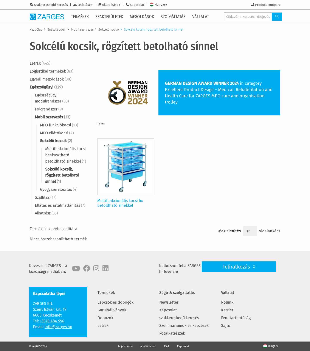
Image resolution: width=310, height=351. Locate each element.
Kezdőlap (36, 29)
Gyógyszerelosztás (59, 189)
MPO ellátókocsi (57, 133)
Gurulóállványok (112, 310)
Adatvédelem (148, 346)
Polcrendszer (49, 109)
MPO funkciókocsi (59, 125)
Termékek (106, 292)
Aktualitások (111, 5)
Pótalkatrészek (172, 333)
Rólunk (227, 302)
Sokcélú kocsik (108, 29)
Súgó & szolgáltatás (177, 292)
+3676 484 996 (52, 321)
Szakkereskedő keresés (51, 5)
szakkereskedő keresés (179, 317)
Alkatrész (46, 213)
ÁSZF (166, 346)
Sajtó (225, 325)
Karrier (227, 310)
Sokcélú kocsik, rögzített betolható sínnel (62, 175)
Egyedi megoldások (50, 79)
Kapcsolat (137, 5)
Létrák (40, 63)
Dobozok (105, 317)
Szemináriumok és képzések (184, 325)
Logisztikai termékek (51, 71)
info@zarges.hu (58, 327)
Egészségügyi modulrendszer (52, 98)
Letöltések (85, 5)
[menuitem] (80, 16)
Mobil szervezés (82, 29)
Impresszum (125, 346)
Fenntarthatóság (236, 317)
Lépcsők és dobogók (115, 302)
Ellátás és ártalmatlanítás (60, 205)
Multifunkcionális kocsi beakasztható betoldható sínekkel (65, 155)
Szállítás (45, 197)
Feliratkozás (236, 267)
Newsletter (168, 302)
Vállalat (227, 292)
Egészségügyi (56, 29)
